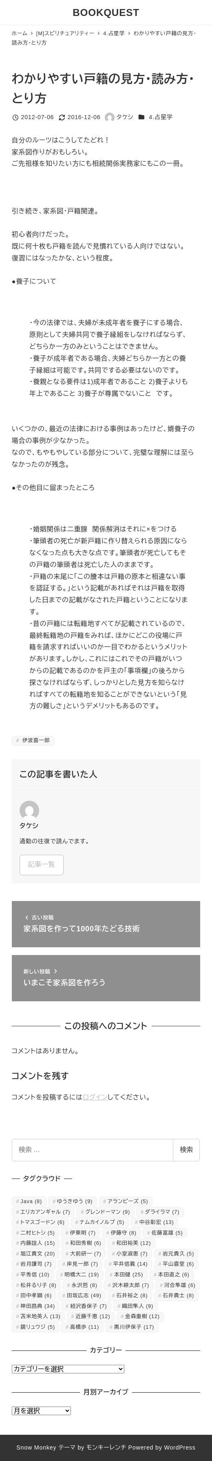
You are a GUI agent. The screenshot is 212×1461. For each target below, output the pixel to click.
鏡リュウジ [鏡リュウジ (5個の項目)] (37, 1327)
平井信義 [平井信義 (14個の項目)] (130, 1264)
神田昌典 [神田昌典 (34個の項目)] (37, 1306)
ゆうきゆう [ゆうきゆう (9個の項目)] (75, 1201)
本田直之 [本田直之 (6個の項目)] (174, 1274)
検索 (186, 1149)
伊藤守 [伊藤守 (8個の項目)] (124, 1233)
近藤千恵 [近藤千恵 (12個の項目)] (92, 1316)
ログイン (95, 1097)
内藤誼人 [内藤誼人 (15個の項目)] (37, 1243)
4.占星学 (161, 117)
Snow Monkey (36, 1447)
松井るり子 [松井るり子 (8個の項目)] (38, 1285)
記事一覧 (41, 864)
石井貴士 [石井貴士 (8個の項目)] (178, 1295)
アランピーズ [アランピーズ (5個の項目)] (128, 1201)
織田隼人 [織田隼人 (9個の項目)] (137, 1306)
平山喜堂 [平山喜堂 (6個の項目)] (178, 1264)
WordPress (179, 1447)
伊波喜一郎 (35, 740)
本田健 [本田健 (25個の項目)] (128, 1274)
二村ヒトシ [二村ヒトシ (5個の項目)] (37, 1233)
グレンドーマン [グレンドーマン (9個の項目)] (107, 1212)
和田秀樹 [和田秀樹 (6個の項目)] (86, 1243)
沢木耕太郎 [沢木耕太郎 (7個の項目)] (131, 1285)
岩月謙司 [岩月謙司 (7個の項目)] (36, 1264)
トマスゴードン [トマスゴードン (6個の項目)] (42, 1222)
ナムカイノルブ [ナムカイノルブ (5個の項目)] (102, 1222)
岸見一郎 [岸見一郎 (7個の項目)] (82, 1264)
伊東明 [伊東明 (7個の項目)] (83, 1233)
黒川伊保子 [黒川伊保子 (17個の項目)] (134, 1327)
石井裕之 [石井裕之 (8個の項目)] (132, 1295)
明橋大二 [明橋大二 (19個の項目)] (81, 1274)
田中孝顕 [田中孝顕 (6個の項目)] (36, 1295)
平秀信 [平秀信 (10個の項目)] (34, 1274)
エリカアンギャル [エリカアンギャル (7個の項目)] (45, 1212)
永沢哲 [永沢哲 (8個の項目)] (84, 1285)
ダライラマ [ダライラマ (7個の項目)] (162, 1212)
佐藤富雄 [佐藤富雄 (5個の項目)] (167, 1233)
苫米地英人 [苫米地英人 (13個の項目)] (40, 1316)
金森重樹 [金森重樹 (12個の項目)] (142, 1316)
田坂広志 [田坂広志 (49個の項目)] (84, 1295)
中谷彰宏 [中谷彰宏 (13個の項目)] (156, 1222)
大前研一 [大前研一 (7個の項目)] (86, 1254)
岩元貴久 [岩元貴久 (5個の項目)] (178, 1254)
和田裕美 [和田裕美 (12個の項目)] (134, 1243)
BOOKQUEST (106, 12)
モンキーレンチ (106, 1447)
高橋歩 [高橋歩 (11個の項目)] (84, 1327)
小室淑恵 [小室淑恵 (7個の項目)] (132, 1254)
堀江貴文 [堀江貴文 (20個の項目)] (37, 1254)
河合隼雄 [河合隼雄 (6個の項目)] (180, 1285)
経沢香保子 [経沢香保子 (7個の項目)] (88, 1306)
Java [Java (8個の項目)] (31, 1201)
